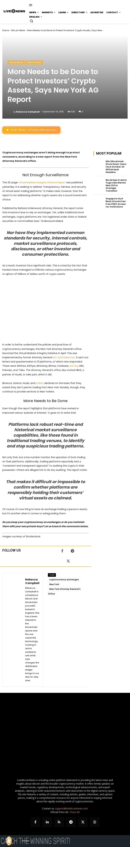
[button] (31, 21)
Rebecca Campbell (28, 111)
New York (54, 584)
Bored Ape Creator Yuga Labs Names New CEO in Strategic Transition (116, 185)
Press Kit (75, 812)
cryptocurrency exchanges (64, 579)
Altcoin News (18, 30)
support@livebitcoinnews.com (71, 808)
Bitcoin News (34, 62)
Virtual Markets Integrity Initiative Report (42, 182)
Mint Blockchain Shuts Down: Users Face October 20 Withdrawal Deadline (115, 166)
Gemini (74, 366)
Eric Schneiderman (64, 357)
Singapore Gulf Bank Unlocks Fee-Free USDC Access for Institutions (116, 201)
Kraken (40, 383)
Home (5, 30)
